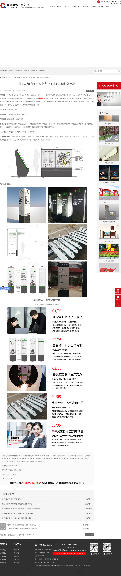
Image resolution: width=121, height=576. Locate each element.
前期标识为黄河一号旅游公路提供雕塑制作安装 (17, 518)
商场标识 (16, 550)
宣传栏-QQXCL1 (109, 203)
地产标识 (16, 553)
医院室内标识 (109, 164)
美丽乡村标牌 (76, 6)
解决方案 (16, 563)
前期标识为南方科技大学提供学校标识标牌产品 (22, 529)
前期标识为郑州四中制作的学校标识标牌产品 (21, 525)
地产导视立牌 (109, 144)
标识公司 (27, 71)
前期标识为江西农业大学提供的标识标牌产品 (37, 77)
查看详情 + (86, 525)
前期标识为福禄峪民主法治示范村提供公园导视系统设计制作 (21, 508)
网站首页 (3, 550)
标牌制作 (19, 71)
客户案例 (18, 77)
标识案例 (93, 6)
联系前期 (3, 559)
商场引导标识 (109, 125)
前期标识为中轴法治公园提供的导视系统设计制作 (17, 513)
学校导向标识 (21, 535)
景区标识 (67, 6)
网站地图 (3, 563)
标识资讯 (100, 6)
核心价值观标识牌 (109, 262)
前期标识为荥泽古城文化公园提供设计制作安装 (17, 504)
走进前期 (108, 6)
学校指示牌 (30, 535)
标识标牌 (85, 6)
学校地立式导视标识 (109, 222)
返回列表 (89, 91)
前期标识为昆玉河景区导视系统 (12, 499)
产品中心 (17, 544)
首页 (11, 77)
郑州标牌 (42, 71)
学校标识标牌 (12, 535)
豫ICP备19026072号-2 (47, 562)
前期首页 (52, 6)
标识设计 (59, 6)
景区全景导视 (109, 242)
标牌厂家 (34, 71)
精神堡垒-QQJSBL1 (109, 183)
